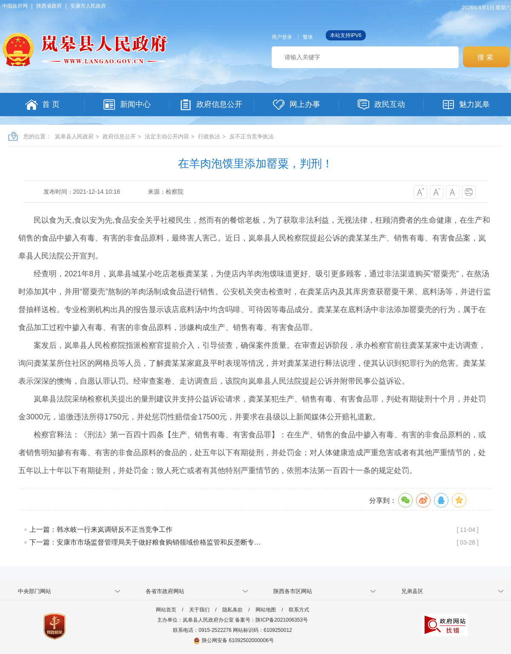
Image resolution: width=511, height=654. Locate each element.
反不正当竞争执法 (252, 136)
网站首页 (166, 610)
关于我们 (199, 610)
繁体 (308, 37)
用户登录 (282, 37)
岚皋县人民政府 (74, 136)
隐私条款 (232, 610)
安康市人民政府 (88, 6)
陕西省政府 (49, 6)
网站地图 (266, 610)
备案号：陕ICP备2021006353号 (271, 620)
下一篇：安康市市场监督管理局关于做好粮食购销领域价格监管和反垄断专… (145, 542)
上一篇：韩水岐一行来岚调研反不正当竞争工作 (100, 529)
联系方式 (299, 610)
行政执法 (209, 136)
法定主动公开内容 (167, 136)
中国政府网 (15, 6)
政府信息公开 (119, 136)
